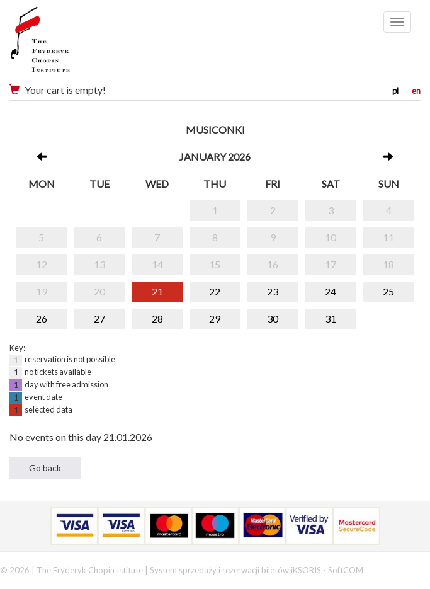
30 (272, 318)
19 (41, 291)
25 (388, 291)
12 (41, 264)
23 (272, 291)
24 (330, 291)
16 (272, 264)
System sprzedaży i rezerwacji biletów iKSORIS (235, 570)
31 (330, 318)
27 (99, 318)
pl (395, 91)
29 (214, 318)
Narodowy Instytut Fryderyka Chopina (64, 44)
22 (214, 291)
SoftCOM (345, 570)
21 (157, 291)
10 (330, 237)
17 (330, 264)
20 (99, 291)
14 (157, 264)
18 (388, 264)
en (416, 91)
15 (214, 264)
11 (388, 237)
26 (41, 318)
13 (99, 264)
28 (157, 318)
